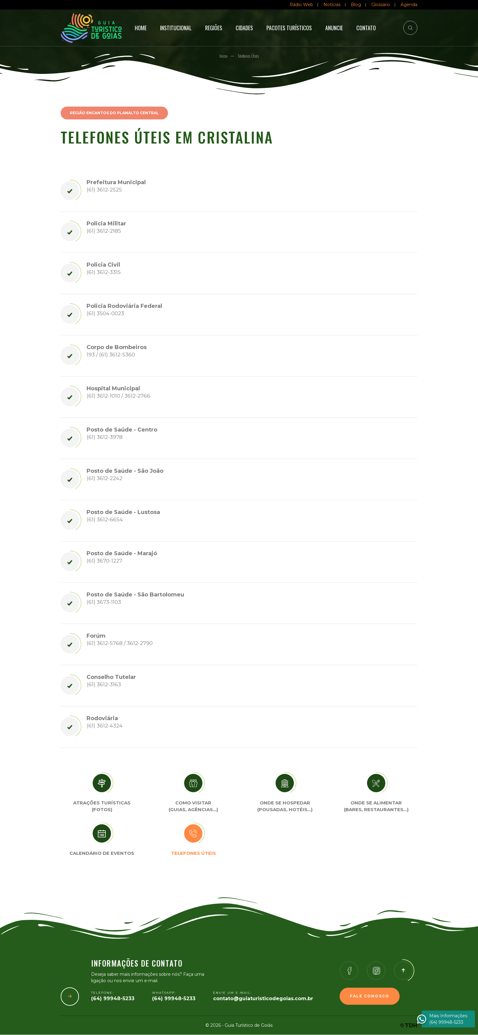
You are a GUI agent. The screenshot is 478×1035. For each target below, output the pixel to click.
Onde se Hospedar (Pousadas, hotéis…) (284, 806)
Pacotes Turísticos (289, 28)
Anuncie (334, 28)
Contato (366, 28)
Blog (356, 4)
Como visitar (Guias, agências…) (193, 806)
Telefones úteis (193, 853)
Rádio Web (301, 4)
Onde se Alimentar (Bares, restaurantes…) (376, 806)
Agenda (409, 4)
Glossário (380, 4)
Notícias (332, 4)
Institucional (176, 28)
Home (141, 28)
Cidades (244, 28)
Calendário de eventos (102, 853)
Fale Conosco (369, 996)
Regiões (213, 28)
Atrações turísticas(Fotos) (101, 806)
